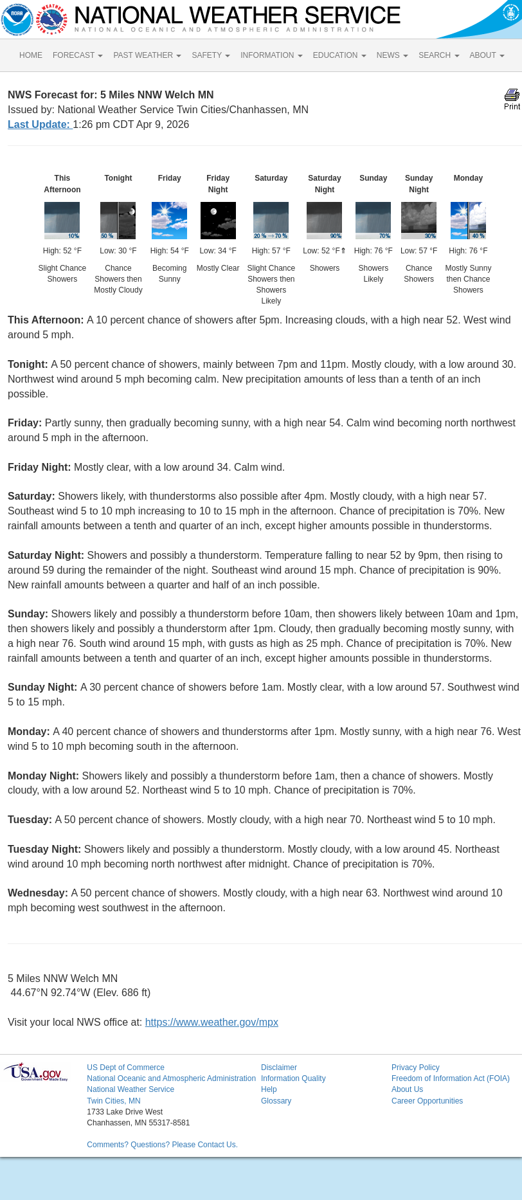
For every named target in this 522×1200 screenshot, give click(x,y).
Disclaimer (279, 1067)
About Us (407, 1089)
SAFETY (211, 55)
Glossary (276, 1100)
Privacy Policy (416, 1067)
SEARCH (439, 55)
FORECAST (78, 55)
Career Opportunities (427, 1100)
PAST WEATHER (147, 55)
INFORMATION (271, 55)
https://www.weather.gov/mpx (211, 1022)
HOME (30, 55)
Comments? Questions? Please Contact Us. (162, 1144)
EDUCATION (339, 55)
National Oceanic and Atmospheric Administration (171, 1078)
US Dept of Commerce (126, 1067)
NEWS (392, 55)
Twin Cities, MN (113, 1100)
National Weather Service (130, 1089)
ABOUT (487, 55)
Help (269, 1089)
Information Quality (293, 1078)
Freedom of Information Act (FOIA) (451, 1078)
